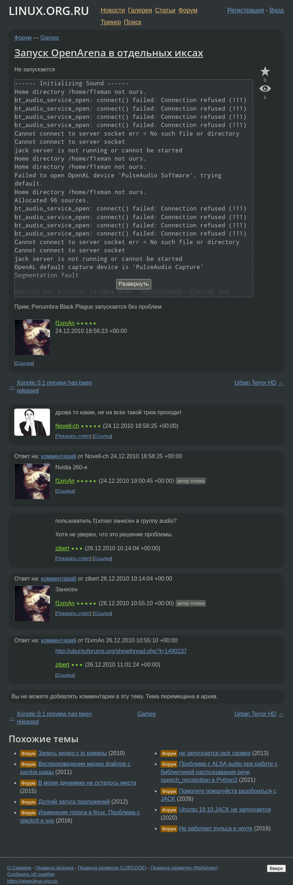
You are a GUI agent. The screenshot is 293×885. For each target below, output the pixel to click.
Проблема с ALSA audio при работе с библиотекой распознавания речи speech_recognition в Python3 (219, 772)
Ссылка (24, 363)
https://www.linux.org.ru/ (32, 881)
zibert (62, 548)
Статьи (165, 10)
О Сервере (19, 867)
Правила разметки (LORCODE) (112, 867)
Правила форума (55, 867)
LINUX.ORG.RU (49, 10)
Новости (113, 10)
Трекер (111, 22)
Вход (276, 10)
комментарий (58, 456)
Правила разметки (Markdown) (184, 867)
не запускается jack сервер (215, 753)
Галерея (140, 10)
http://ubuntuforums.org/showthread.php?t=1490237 (121, 651)
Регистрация (245, 10)
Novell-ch (67, 426)
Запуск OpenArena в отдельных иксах (108, 52)
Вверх (276, 868)
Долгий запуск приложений (74, 802)
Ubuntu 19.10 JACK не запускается (225, 809)
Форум (187, 10)
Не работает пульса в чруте (216, 828)
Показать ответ (73, 436)
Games (50, 38)
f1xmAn (65, 323)
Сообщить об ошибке (31, 874)
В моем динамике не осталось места (87, 783)
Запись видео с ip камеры (72, 753)
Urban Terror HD (255, 383)
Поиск (132, 22)
